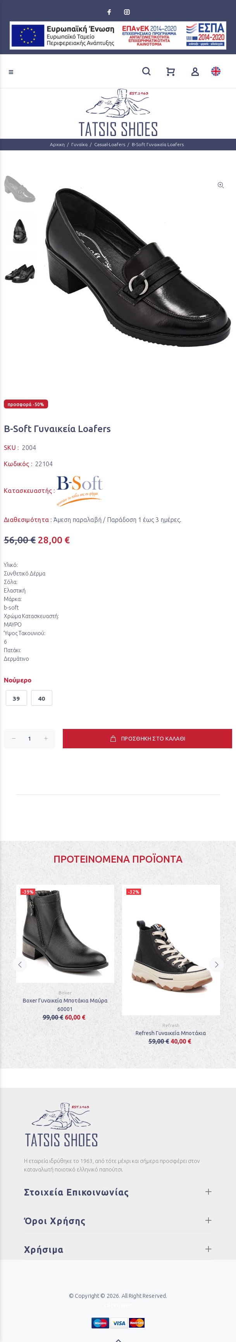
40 (41, 698)
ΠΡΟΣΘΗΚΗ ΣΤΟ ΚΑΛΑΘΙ (147, 738)
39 (16, 698)
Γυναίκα (79, 144)
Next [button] (216, 964)
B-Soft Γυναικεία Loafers (158, 144)
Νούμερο (17, 680)
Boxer (65, 992)
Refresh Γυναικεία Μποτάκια (171, 1033)
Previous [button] (19, 964)
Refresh (170, 1025)
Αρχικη (57, 144)
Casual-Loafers (109, 144)
